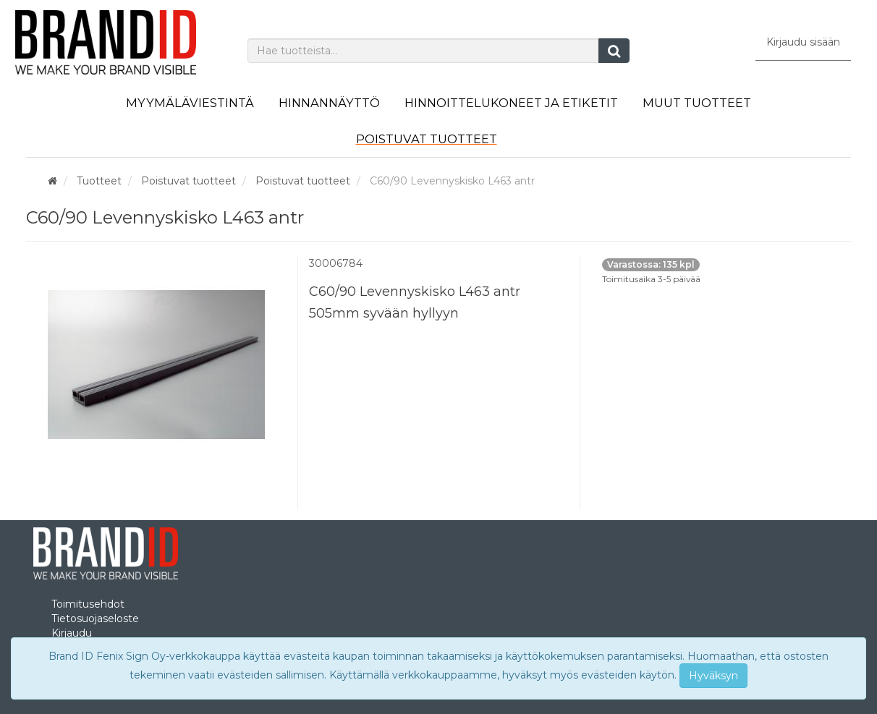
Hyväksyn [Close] (713, 675)
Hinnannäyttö (329, 102)
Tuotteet (99, 180)
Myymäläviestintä (190, 102)
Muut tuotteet (697, 102)
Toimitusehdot (87, 604)
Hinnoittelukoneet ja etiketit (511, 102)
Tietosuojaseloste (95, 618)
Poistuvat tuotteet (426, 139)
